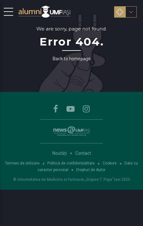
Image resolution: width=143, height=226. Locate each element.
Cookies (110, 163)
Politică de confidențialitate (71, 163)
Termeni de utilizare (22, 163)
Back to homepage (71, 58)
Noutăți (59, 153)
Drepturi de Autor (90, 170)
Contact (83, 153)
